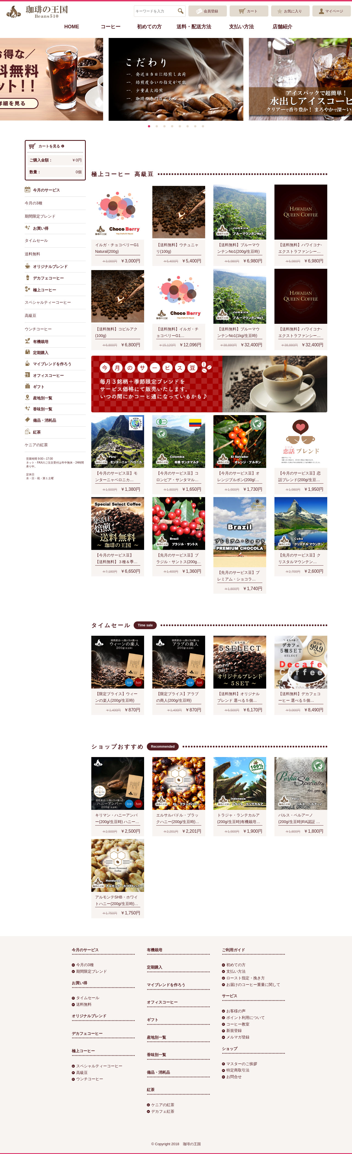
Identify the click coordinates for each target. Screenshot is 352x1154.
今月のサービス (42, 190)
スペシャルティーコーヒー (48, 302)
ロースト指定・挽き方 (243, 978)
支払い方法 (241, 26)
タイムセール (36, 240)
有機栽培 (36, 342)
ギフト (35, 387)
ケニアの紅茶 (36, 445)
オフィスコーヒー (44, 375)
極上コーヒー (40, 290)
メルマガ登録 (235, 1037)
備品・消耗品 (40, 420)
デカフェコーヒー (44, 278)
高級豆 (30, 315)
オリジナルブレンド (46, 267)
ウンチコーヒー (38, 329)
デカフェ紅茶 (160, 1111)
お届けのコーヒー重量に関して (251, 984)
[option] (176, 79)
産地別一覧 (38, 398)
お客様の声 (234, 1011)
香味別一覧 (38, 409)
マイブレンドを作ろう (48, 364)
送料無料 (32, 254)
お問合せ (232, 1076)
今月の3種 (33, 203)
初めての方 (149, 26)
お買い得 (36, 228)
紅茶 (33, 432)
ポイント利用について (243, 1017)
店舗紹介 (282, 26)
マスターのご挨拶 (239, 1064)
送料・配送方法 (194, 26)
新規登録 (232, 1030)
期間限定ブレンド (40, 216)
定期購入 (36, 353)
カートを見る (46, 146)
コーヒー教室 (235, 1024)
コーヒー (110, 26)
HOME (71, 26)
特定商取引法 (235, 1070)
